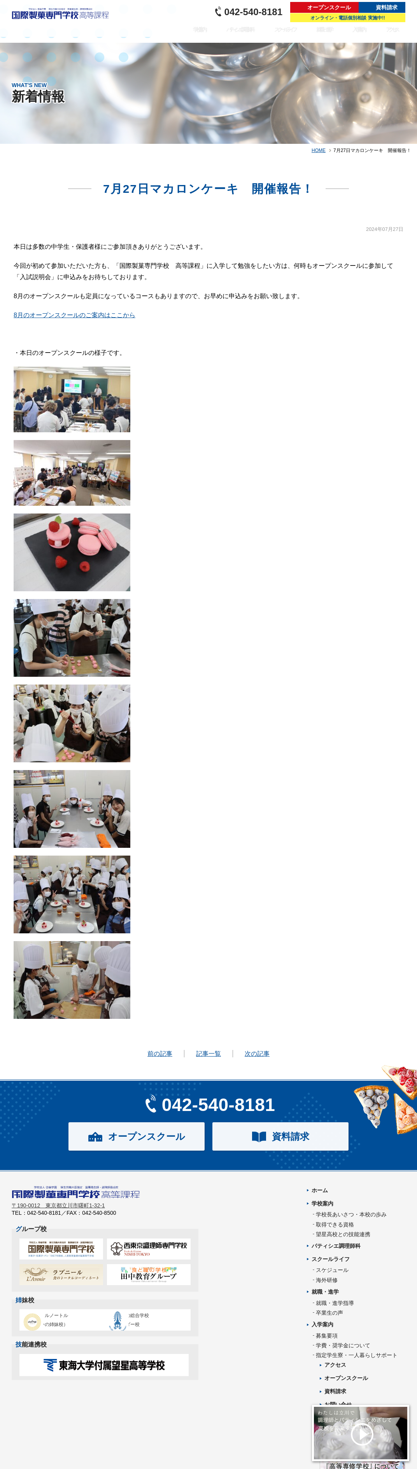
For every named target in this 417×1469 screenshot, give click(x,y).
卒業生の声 (329, 1313)
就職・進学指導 (335, 1303)
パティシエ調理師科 (248, 34)
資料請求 (387, 7)
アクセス (394, 34)
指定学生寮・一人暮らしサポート (357, 1355)
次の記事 (257, 1053)
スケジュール (332, 1270)
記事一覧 (208, 1053)
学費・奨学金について (343, 1345)
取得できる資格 (335, 1224)
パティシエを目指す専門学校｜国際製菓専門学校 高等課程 (63, 21)
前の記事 (159, 1053)
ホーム (320, 1190)
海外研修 (327, 1280)
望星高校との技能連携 (343, 1234)
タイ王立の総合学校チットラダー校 (145, 1325)
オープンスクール (329, 7)
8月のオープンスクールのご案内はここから (74, 315)
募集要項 (327, 1336)
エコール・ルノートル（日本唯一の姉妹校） (58, 1325)
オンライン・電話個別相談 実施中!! (347, 18)
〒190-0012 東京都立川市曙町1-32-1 (58, 1210)
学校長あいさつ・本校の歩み (351, 1214)
